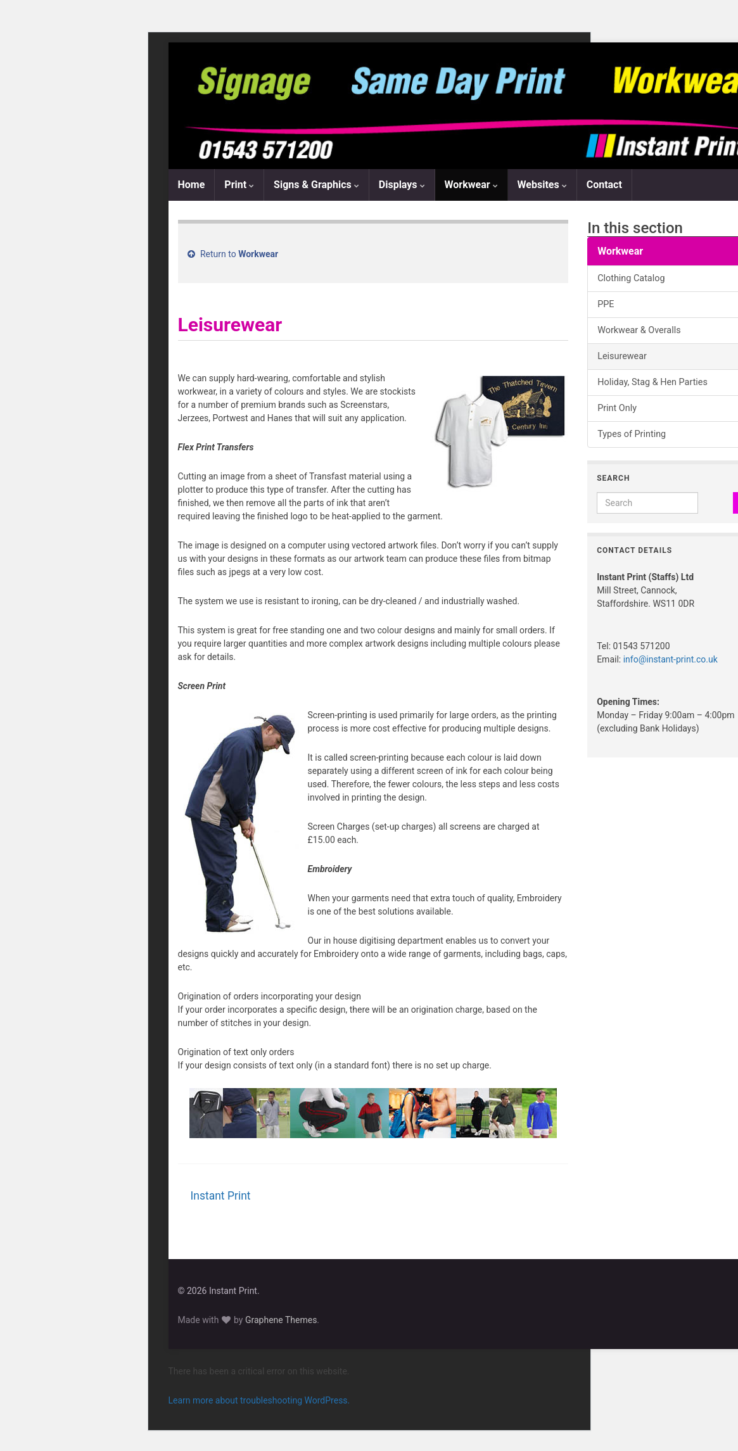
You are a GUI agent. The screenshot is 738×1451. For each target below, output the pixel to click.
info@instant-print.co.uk (670, 659)
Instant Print (221, 1195)
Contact (604, 185)
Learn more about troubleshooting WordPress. (259, 1400)
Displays (402, 185)
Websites (542, 185)
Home (191, 185)
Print (239, 185)
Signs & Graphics (316, 185)
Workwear (471, 185)
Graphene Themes (281, 1320)
